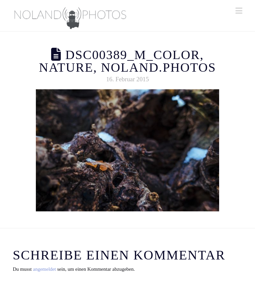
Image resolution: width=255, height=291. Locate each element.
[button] (238, 11)
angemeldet (44, 269)
